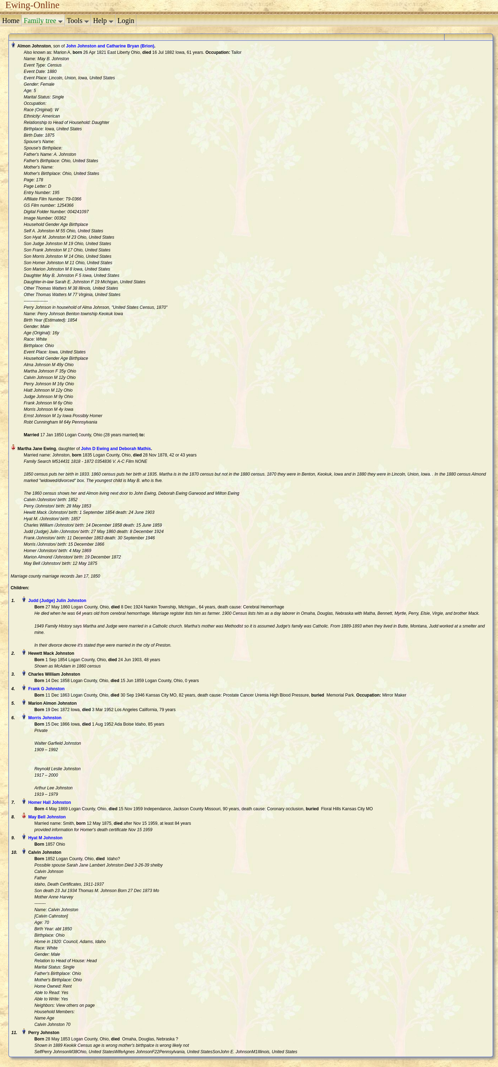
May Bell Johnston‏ (47, 817)
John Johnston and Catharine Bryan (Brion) (110, 46)
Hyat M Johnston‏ (45, 837)
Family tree (43, 20)
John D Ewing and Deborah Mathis (116, 448)
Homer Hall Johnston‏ (49, 802)
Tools (78, 20)
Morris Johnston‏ (45, 717)
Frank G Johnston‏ (46, 688)
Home (10, 20)
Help (103, 20)
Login (126, 20)
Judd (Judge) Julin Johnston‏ (57, 600)
